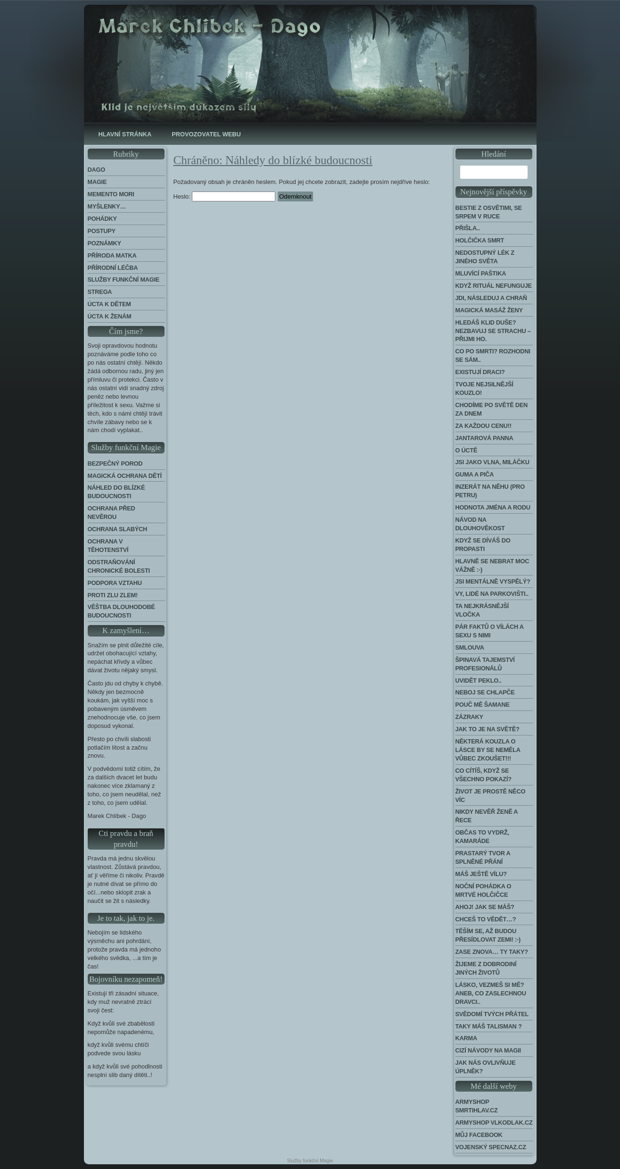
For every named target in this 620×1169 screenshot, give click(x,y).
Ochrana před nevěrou (111, 512)
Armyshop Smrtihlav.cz (476, 1106)
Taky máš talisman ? (488, 1026)
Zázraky (469, 716)
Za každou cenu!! (483, 425)
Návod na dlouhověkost (480, 524)
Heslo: (225, 196)
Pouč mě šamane (482, 704)
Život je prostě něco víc (490, 795)
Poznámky (104, 243)
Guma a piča (474, 474)
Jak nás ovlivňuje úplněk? (485, 1067)
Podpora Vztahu (115, 582)
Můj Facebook (479, 1134)
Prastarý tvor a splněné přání (483, 857)
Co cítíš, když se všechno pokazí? (483, 775)
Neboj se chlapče (485, 692)
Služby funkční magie (124, 279)
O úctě (466, 450)
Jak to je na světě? (487, 729)
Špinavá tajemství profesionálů (485, 664)
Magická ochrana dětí (125, 475)
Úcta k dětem (109, 304)
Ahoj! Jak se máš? (484, 906)
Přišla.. (467, 228)
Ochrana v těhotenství (108, 545)
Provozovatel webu (206, 134)
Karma (466, 1038)
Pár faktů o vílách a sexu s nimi (489, 631)
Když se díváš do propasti (483, 544)
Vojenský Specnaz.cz (490, 1147)
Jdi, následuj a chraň (491, 297)
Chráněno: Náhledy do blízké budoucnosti (273, 160)
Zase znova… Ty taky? (491, 951)
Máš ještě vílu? (481, 873)
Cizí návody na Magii (488, 1050)
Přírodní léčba (113, 267)
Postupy (102, 230)
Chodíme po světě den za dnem (491, 409)
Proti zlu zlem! (113, 595)
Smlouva (469, 647)
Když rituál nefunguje (493, 285)
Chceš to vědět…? (485, 919)
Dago (96, 169)
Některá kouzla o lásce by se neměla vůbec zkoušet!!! (488, 750)
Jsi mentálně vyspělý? (492, 581)
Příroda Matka (112, 255)
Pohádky (102, 218)
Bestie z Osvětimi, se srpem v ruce (488, 212)
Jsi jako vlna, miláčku (492, 462)
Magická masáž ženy (489, 310)
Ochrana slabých (118, 529)
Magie (97, 181)
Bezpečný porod (115, 463)
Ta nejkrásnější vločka (482, 610)
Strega (100, 291)
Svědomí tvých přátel (492, 1014)
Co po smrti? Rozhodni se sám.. (492, 355)
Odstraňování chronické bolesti (119, 566)
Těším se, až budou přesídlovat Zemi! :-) (488, 935)
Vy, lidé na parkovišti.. (492, 593)
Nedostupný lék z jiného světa (484, 257)
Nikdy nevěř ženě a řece (486, 816)
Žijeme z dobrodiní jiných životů (486, 968)
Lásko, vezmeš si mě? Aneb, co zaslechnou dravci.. (490, 993)
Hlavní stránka (125, 134)
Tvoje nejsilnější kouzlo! (484, 388)
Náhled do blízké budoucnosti (116, 492)
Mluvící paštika (480, 273)
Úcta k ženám (110, 316)
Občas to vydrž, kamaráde (482, 836)
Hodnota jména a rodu (492, 507)
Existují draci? (480, 372)
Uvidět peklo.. (478, 680)
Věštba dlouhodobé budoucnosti (121, 611)
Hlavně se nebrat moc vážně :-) (492, 565)
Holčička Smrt (479, 240)
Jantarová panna (484, 438)
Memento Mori (111, 194)
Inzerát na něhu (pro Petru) (490, 491)
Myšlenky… (107, 206)
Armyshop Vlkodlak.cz (494, 1122)
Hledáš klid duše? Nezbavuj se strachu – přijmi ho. (493, 331)
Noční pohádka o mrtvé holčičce (483, 890)
